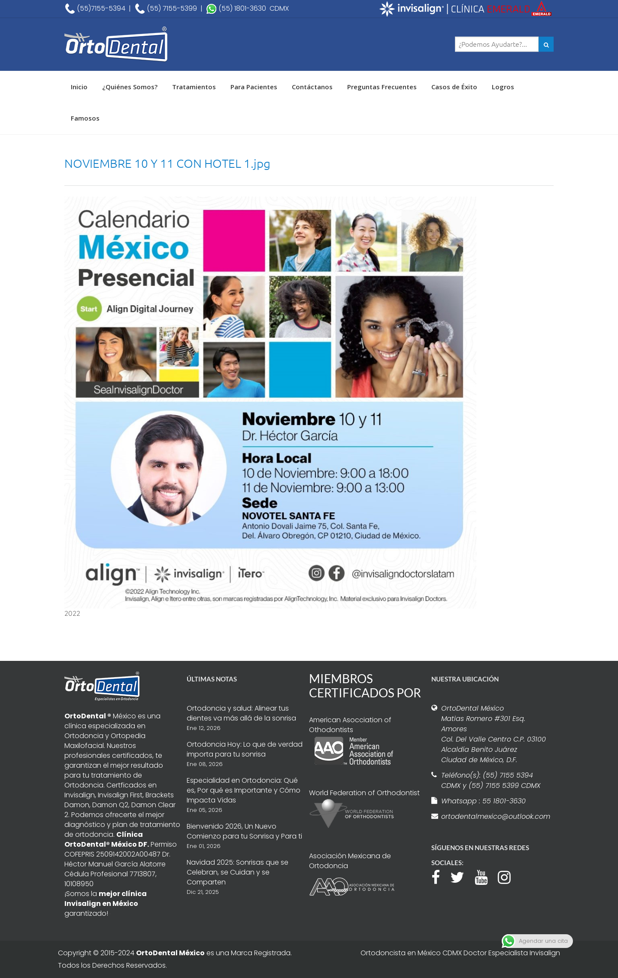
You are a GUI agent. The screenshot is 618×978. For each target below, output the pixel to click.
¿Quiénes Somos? (130, 86)
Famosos (85, 118)
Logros (503, 86)
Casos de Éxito (454, 86)
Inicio (79, 86)
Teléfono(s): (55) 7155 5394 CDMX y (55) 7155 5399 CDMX (490, 780)
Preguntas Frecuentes (382, 86)
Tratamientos (194, 86)
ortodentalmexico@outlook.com (494, 816)
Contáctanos (312, 86)
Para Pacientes (253, 86)
